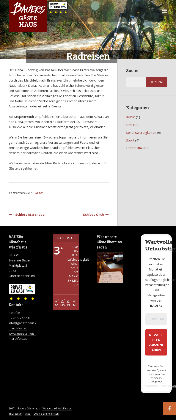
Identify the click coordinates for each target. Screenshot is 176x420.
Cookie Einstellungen (46, 413)
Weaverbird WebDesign (57, 408)
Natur (130, 125)
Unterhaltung (136, 148)
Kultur (130, 117)
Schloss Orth (95, 214)
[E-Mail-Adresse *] (156, 319)
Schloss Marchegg (27, 214)
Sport (38, 193)
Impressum (15, 413)
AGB (28, 413)
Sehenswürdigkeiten (141, 132)
